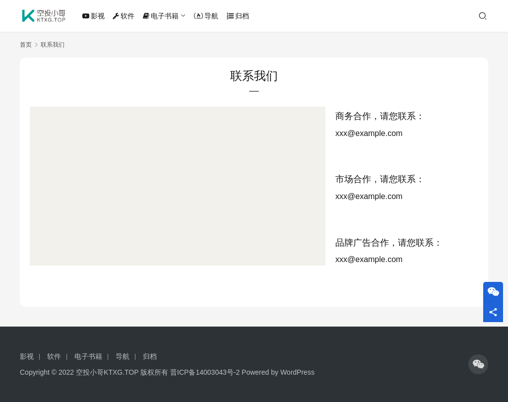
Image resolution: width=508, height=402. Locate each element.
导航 (206, 16)
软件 (123, 16)
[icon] (478, 364)
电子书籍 (161, 16)
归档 (238, 16)
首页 (26, 44)
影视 (93, 16)
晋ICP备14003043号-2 (205, 372)
